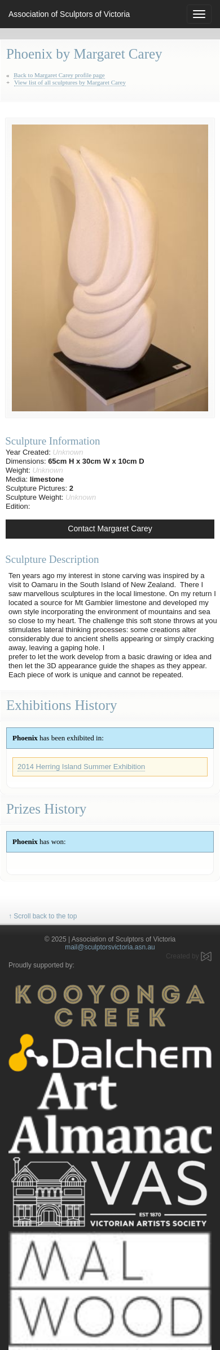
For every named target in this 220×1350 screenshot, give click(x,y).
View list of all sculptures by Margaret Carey (70, 82)
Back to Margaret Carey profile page (59, 75)
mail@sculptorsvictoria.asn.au (110, 947)
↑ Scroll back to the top (42, 916)
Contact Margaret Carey (110, 528)
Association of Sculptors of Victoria (69, 14)
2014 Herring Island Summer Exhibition (81, 766)
